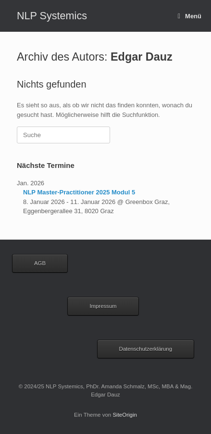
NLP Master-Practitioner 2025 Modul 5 (79, 192)
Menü (189, 16)
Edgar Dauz (142, 57)
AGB (40, 263)
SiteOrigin (124, 415)
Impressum (102, 306)
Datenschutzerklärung (146, 349)
